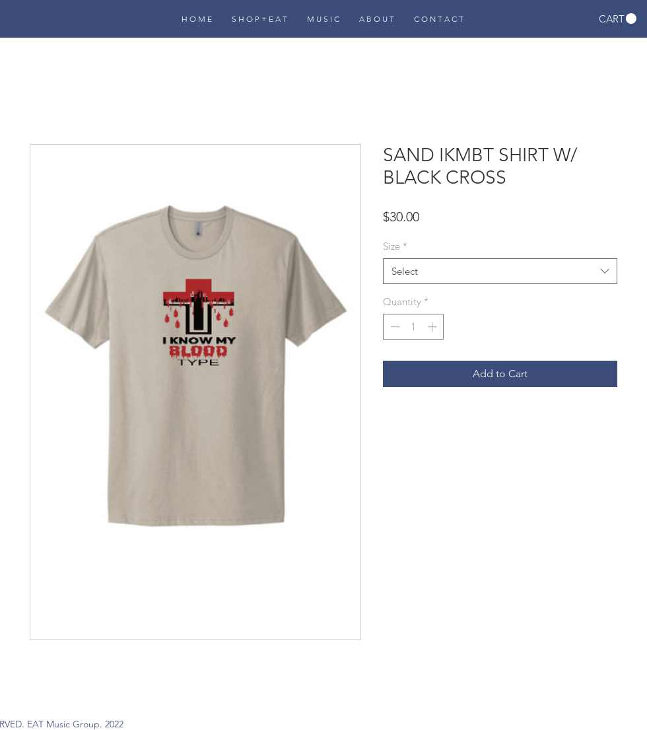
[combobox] (500, 271)
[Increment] (433, 326)
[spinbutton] (414, 326)
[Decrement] (394, 326)
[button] (617, 18)
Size (395, 246)
